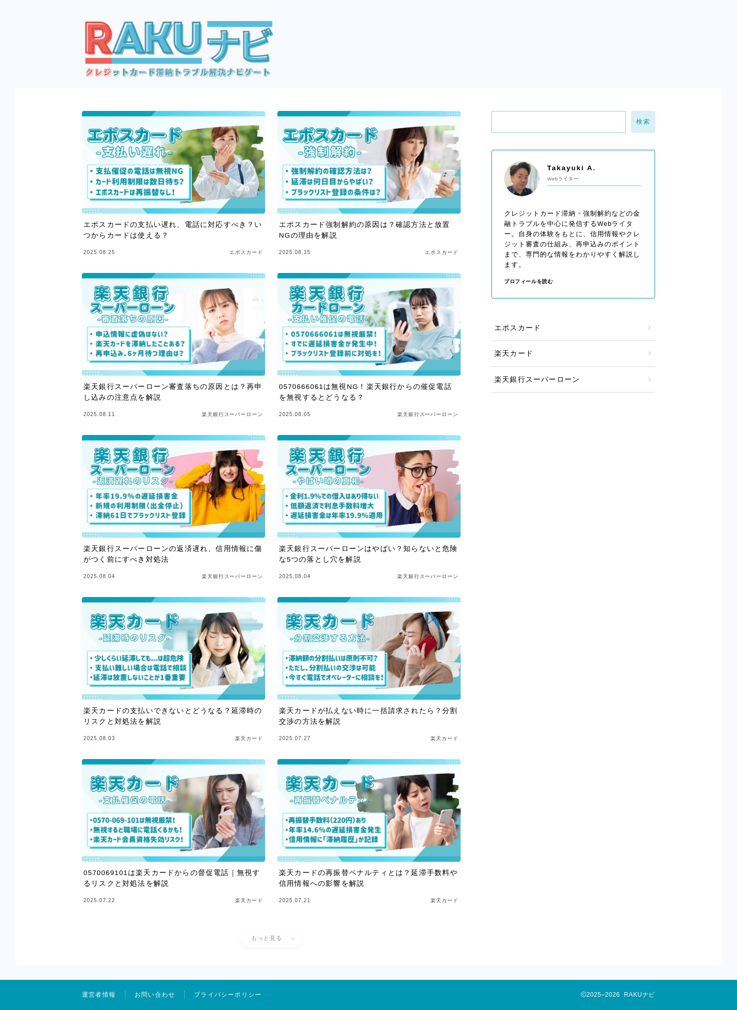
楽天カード (513, 353)
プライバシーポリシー (228, 994)
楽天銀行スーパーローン (537, 379)
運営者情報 (99, 994)
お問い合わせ (155, 994)
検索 (643, 122)
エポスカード (517, 328)
